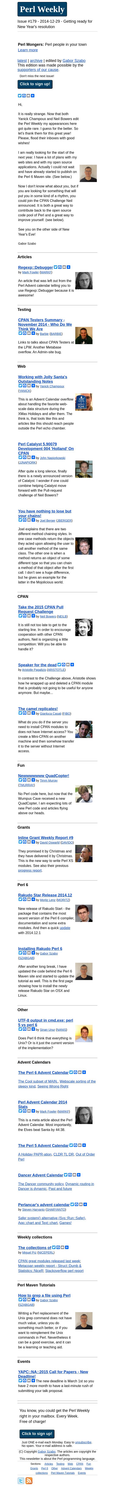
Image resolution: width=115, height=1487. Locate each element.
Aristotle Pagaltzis (34, 669)
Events (82, 1472)
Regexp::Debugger (35, 267)
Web (70, 1463)
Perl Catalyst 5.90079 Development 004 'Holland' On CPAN (46, 448)
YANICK (24, 391)
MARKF (46, 272)
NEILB (62, 616)
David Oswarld (50, 842)
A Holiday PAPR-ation (34, 1154)
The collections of (34, 1248)
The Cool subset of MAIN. (38, 1081)
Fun (88, 1463)
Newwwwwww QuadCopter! (43, 776)
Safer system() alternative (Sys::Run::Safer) (51, 1218)
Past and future (60, 1189)
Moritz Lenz (48, 900)
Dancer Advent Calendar (40, 1175)
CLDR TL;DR (63, 1154)
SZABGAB (26, 958)
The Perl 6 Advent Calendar (43, 1073)
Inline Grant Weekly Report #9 (45, 838)
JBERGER (64, 520)
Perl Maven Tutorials (63, 1472)
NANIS (61, 1029)
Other (54, 1468)
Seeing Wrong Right (52, 1086)
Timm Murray (49, 780)
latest (22, 61)
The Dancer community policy (41, 1184)
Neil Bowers (48, 616)
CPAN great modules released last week (49, 1261)
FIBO (66, 713)
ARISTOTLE (56, 669)
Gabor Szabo (73, 61)
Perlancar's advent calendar (44, 1205)
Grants (34, 1468)
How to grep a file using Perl (44, 1295)
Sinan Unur (47, 1029)
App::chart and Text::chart (38, 1223)
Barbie (44, 334)
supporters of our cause (38, 70)
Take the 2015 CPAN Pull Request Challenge (40, 609)
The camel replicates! (38, 709)
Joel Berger (48, 520)
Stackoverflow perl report (64, 1271)
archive (36, 61)
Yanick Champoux (52, 386)
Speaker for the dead (37, 665)
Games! (65, 1223)
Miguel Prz (29, 1252)
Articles (49, 1463)
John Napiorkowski (52, 458)
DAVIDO (67, 842)
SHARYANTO (56, 1209)
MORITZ (63, 900)
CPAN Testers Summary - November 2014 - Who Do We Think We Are (45, 324)
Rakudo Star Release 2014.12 (45, 895)
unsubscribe (83, 1442)
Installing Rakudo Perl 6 (40, 949)
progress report (30, 870)
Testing (60, 1463)
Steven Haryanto (33, 1209)
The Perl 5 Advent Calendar (43, 1145)
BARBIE (56, 334)
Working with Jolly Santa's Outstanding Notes (42, 379)
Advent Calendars (71, 1468)
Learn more (28, 50)
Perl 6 (44, 1468)
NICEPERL (45, 1252)
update (65, 928)
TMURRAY (26, 785)
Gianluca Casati (50, 713)
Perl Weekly (42, 9)
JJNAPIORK (27, 462)
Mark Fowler (30, 272)
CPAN (79, 1463)
